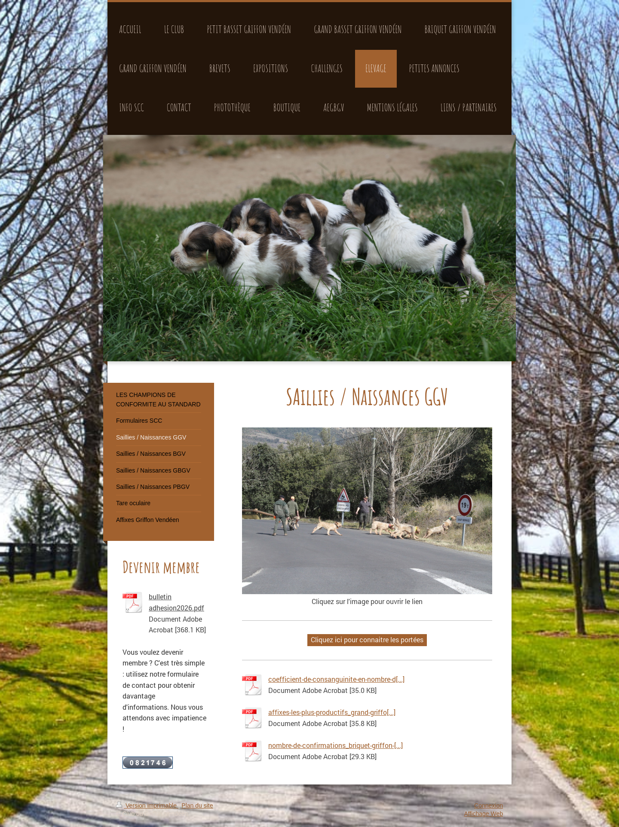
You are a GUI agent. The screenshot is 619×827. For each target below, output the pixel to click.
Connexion (488, 805)
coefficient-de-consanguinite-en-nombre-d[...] (336, 679)
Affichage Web (483, 813)
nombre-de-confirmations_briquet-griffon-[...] (335, 745)
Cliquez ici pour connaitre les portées (367, 639)
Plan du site (197, 805)
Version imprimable (147, 805)
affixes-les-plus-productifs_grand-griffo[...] (331, 712)
